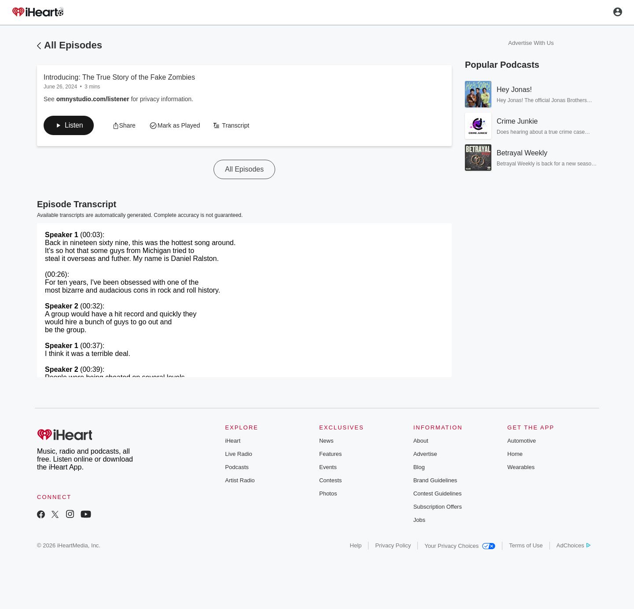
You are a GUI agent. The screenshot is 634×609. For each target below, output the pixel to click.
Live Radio (238, 454)
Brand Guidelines (435, 480)
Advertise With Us (530, 43)
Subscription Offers (437, 506)
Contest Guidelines (437, 493)
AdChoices (573, 545)
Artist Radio (239, 480)
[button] (69, 125)
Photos (328, 493)
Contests (330, 480)
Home (515, 454)
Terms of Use (526, 545)
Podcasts (236, 467)
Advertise (425, 454)
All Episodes (73, 45)
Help (356, 545)
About (420, 440)
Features (330, 454)
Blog (419, 467)
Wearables (520, 467)
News (326, 440)
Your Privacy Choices (459, 546)
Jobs (419, 520)
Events (328, 467)
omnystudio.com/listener (92, 99)
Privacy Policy (393, 545)
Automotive (521, 440)
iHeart (232, 440)
